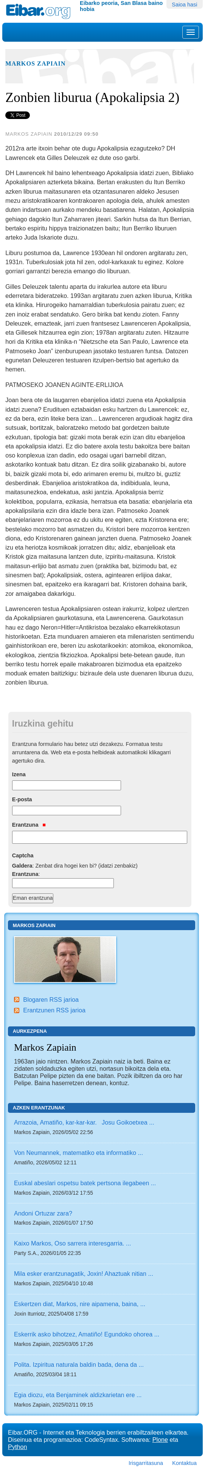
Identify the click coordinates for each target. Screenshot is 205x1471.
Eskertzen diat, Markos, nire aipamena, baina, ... (79, 1303)
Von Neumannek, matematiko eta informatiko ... (78, 1152)
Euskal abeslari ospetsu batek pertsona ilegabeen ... (85, 1183)
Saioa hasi (184, 5)
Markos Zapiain (35, 63)
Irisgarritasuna (146, 1463)
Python (17, 1446)
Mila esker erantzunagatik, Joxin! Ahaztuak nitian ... (83, 1273)
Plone (160, 1439)
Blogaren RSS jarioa (51, 999)
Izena (19, 774)
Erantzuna (29, 825)
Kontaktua (184, 1463)
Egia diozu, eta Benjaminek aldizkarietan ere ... (77, 1394)
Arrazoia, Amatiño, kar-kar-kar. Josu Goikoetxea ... (84, 1122)
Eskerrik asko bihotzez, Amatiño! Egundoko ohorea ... (86, 1334)
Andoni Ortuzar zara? (43, 1213)
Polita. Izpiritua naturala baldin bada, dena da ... (79, 1364)
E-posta (22, 799)
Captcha (23, 855)
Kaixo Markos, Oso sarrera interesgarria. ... (72, 1243)
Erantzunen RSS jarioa (54, 1010)
